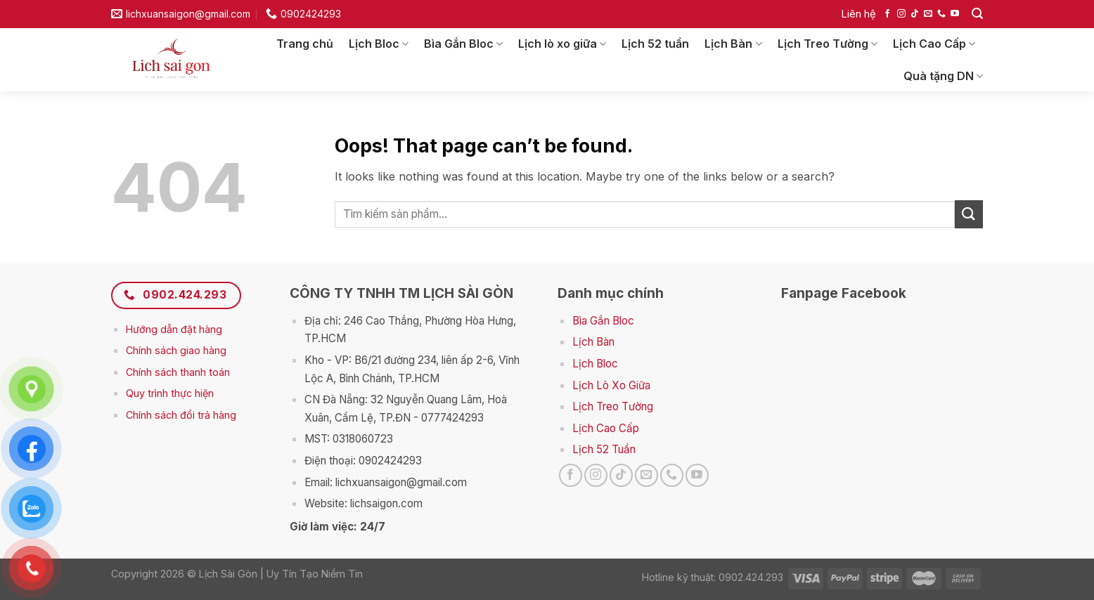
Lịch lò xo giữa (562, 44)
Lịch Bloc (378, 44)
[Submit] (969, 214)
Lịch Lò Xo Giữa (611, 385)
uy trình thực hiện (174, 393)
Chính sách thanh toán (178, 372)
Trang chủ (304, 44)
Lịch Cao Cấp (934, 44)
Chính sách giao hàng (176, 350)
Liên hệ (858, 13)
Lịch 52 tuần (655, 44)
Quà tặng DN (943, 76)
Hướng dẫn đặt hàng (174, 329)
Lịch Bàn (732, 44)
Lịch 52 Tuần (604, 449)
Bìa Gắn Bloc (463, 44)
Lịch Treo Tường (827, 44)
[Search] (977, 14)
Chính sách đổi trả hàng (181, 415)
